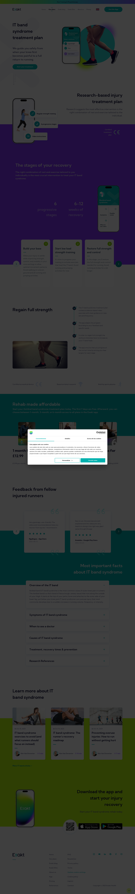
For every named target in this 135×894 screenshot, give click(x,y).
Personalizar (67, 460)
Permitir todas (92, 460)
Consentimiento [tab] (41, 438)
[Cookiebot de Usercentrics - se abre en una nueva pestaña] (97, 432)
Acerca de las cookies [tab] (94, 438)
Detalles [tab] (67, 438)
